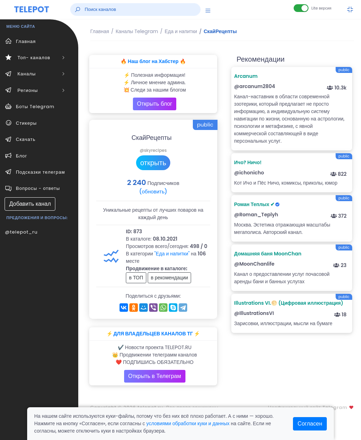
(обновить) (153, 191)
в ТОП (136, 277)
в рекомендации (169, 277)
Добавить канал (30, 204)
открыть (153, 163)
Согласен (310, 424)
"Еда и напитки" (172, 253)
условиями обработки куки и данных (188, 423)
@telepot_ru (21, 232)
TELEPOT (31, 9)
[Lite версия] (301, 8)
